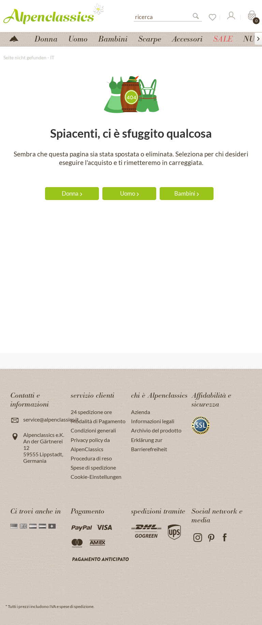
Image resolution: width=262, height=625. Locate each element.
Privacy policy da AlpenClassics (90, 444)
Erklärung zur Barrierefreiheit (149, 444)
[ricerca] (168, 16)
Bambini (186, 193)
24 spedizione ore (91, 412)
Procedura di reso (91, 458)
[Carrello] (251, 17)
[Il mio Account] (230, 17)
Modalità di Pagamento (98, 421)
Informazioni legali (152, 421)
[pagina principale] (16, 38)
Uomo (129, 193)
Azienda (140, 412)
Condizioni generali (93, 430)
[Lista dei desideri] (210, 17)
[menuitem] (168, 16)
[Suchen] (198, 17)
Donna (72, 193)
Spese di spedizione (93, 467)
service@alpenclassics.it (51, 419)
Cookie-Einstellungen (96, 476)
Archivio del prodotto (156, 430)
